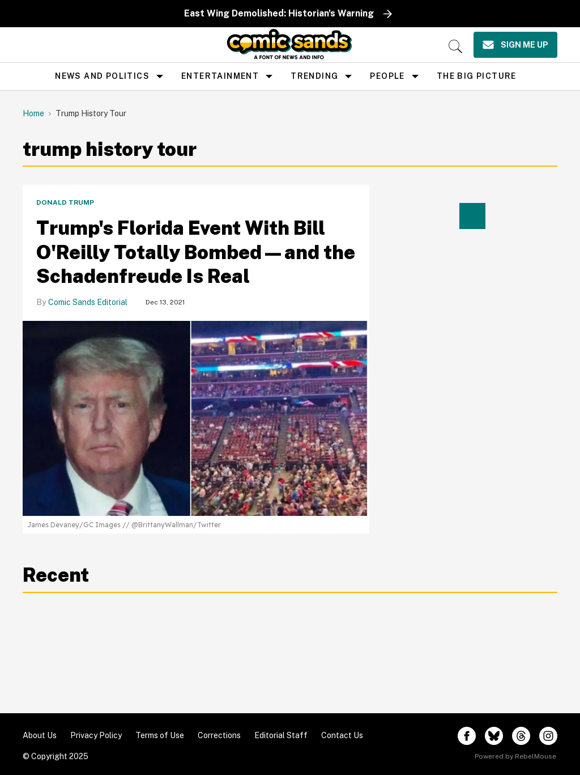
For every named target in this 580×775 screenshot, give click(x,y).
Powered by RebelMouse (515, 756)
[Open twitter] (494, 736)
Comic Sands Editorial (87, 302)
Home (33, 113)
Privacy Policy (96, 735)
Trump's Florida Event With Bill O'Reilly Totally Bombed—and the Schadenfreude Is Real (195, 252)
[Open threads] (521, 736)
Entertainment (220, 76)
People (387, 76)
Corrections (219, 735)
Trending (314, 76)
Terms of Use (159, 735)
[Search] (455, 46)
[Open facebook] (467, 736)
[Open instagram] (548, 736)
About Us (40, 735)
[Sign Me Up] (515, 45)
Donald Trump (65, 202)
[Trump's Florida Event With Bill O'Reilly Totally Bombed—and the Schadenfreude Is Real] (196, 417)
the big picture (477, 76)
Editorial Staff (281, 735)
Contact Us (342, 735)
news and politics (102, 76)
